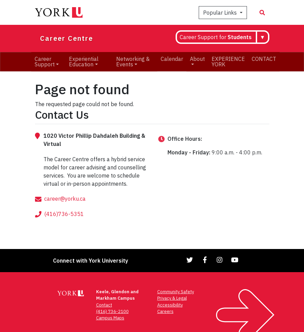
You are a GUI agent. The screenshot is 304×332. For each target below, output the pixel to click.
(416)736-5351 (64, 221)
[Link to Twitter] (190, 259)
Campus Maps (110, 318)
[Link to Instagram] (220, 259)
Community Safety (175, 292)
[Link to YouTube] (235, 259)
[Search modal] (262, 12)
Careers (165, 311)
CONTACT (264, 58)
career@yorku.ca (65, 206)
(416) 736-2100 (112, 311)
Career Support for (216, 37)
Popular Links (220, 12)
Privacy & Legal (172, 298)
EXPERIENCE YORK (228, 61)
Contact (104, 305)
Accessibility (170, 305)
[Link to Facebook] (205, 259)
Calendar (172, 58)
